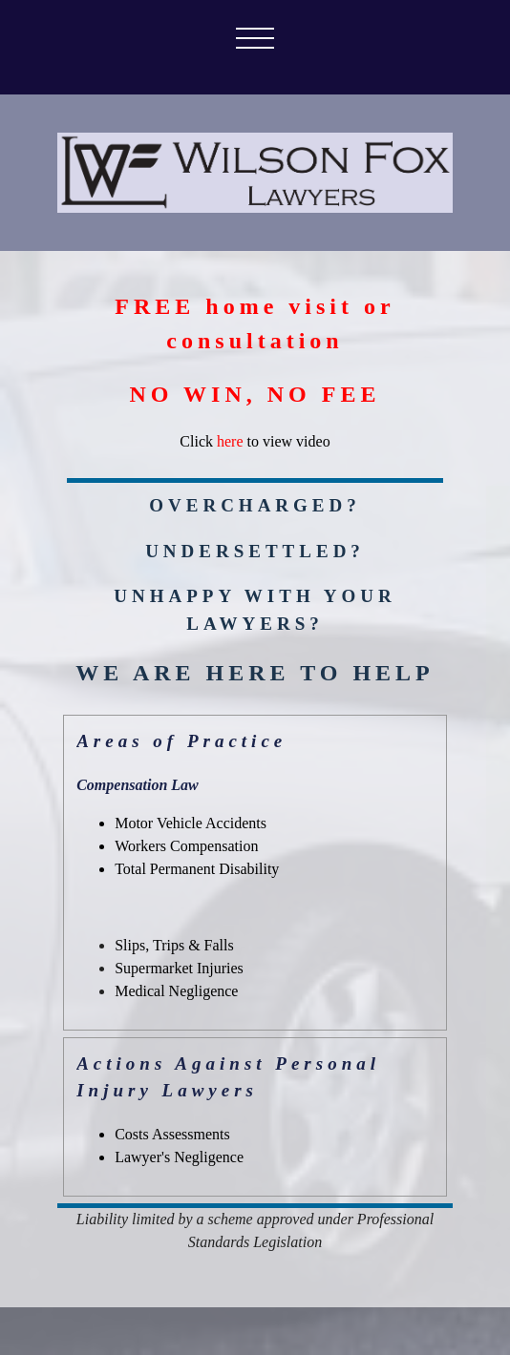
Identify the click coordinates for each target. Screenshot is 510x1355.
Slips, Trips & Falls (174, 945)
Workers (186, 846)
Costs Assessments (172, 1134)
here (230, 441)
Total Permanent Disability (197, 869)
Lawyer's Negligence (179, 1157)
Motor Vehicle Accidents (190, 823)
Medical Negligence (176, 991)
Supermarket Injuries (179, 968)
